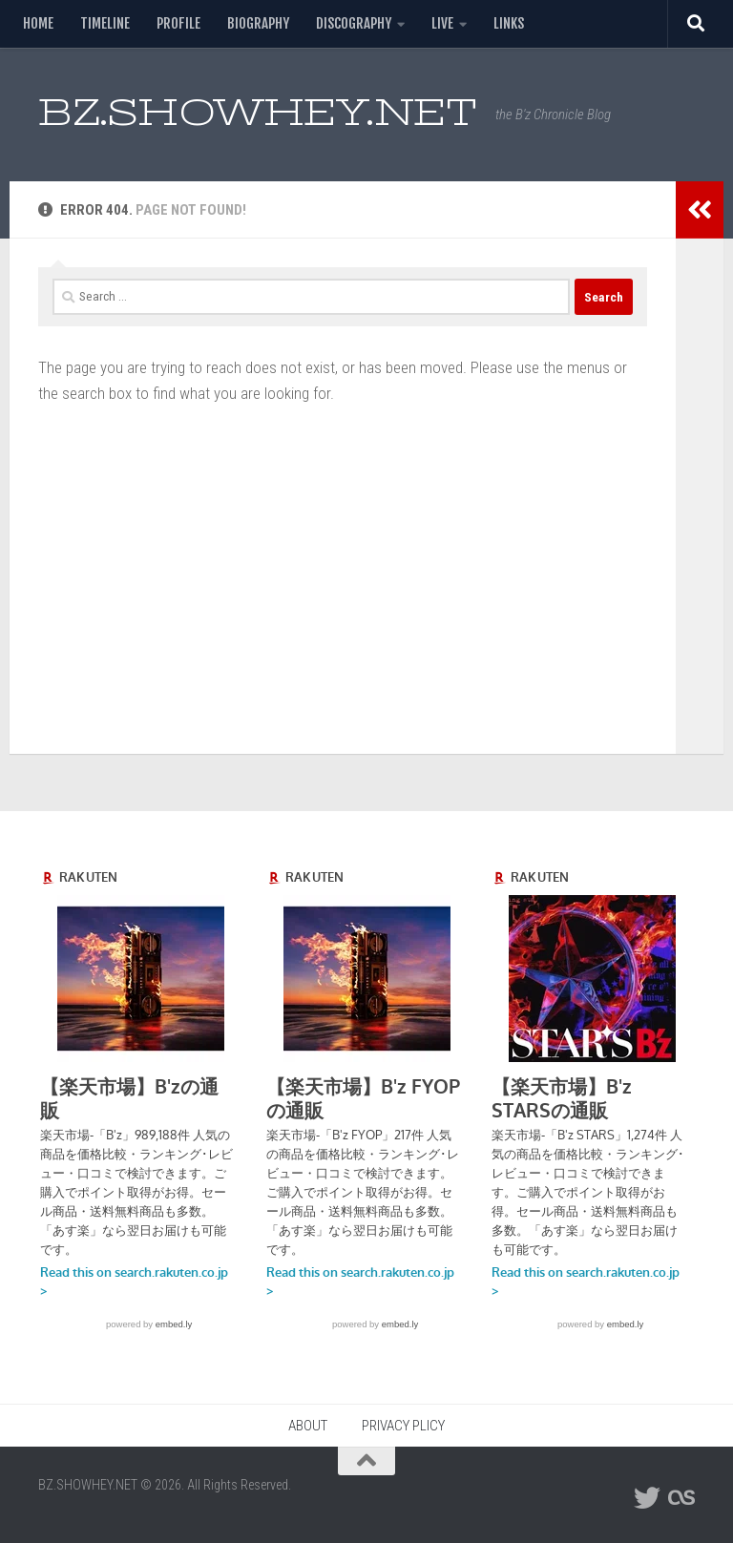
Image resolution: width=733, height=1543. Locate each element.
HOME (38, 23)
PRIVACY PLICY (403, 1425)
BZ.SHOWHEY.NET (257, 112)
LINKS (508, 23)
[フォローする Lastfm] (681, 1498)
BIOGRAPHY (258, 23)
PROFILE (178, 23)
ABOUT (307, 1425)
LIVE (442, 23)
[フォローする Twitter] (647, 1498)
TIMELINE (105, 23)
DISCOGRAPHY (353, 23)
